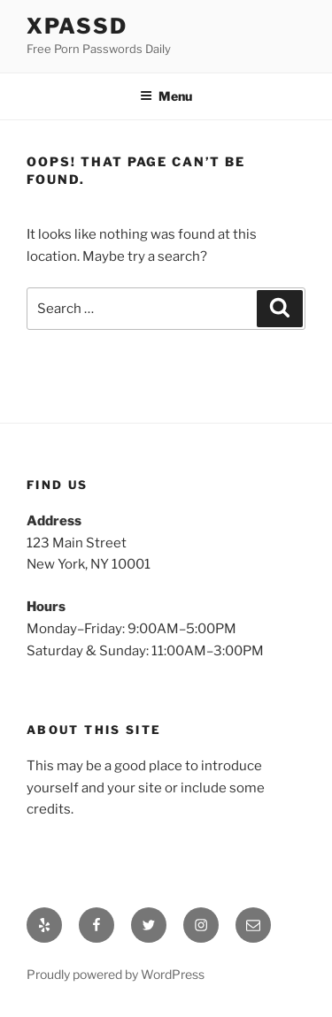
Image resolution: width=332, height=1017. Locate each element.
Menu (166, 95)
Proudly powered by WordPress (116, 974)
